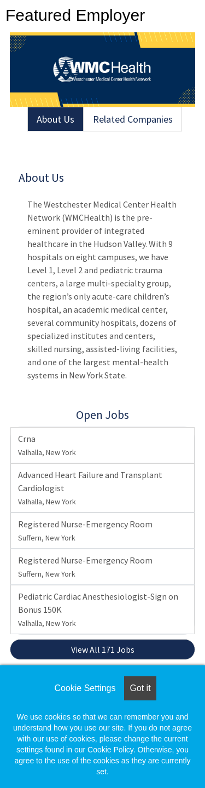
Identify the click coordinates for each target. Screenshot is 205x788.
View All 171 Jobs (102, 649)
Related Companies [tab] (133, 119)
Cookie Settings (84, 688)
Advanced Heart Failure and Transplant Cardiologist (90, 488)
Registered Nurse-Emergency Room (85, 531)
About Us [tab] (55, 119)
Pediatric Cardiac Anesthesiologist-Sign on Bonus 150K (98, 609)
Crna (47, 445)
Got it (140, 688)
